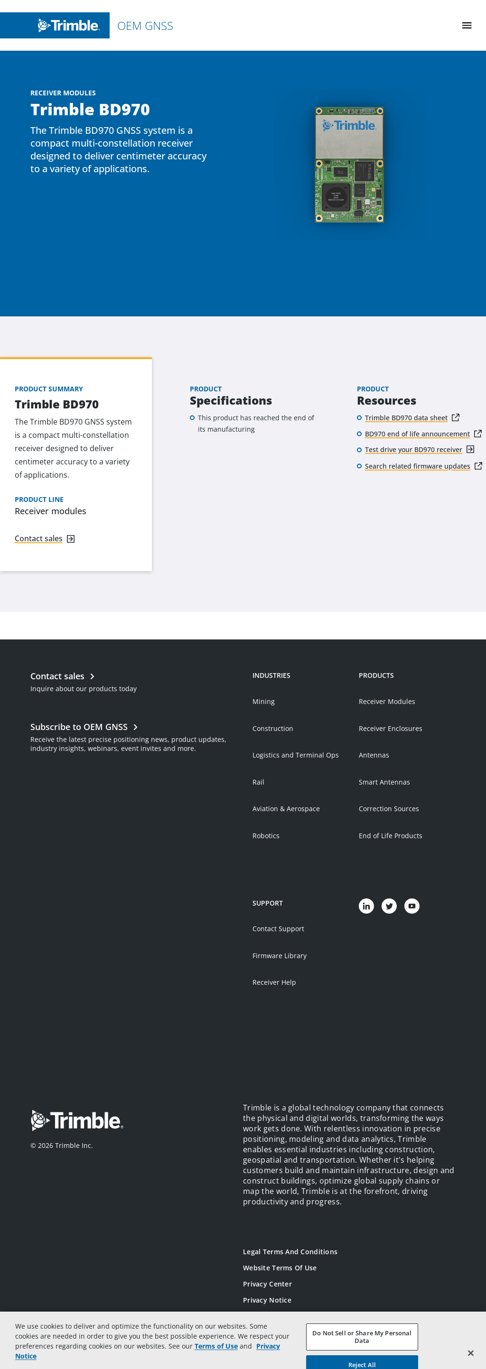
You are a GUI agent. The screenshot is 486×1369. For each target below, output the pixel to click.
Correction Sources (389, 808)
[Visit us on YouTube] (412, 906)
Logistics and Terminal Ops (295, 754)
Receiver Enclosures (390, 728)
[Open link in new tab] (136, 736)
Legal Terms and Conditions (290, 1251)
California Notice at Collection (294, 1316)
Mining (263, 701)
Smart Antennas (384, 781)
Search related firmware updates (417, 466)
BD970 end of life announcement (417, 433)
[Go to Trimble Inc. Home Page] (76, 1121)
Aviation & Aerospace (286, 808)
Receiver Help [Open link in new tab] (274, 982)
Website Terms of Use (280, 1267)
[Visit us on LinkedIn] (366, 906)
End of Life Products (390, 835)
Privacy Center (267, 1283)
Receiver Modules (387, 701)
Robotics (266, 835)
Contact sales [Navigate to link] (39, 538)
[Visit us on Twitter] (389, 906)
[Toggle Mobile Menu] (467, 25)
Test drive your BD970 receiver (413, 449)
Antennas (374, 754)
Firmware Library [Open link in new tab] (279, 955)
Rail (258, 781)
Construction (272, 728)
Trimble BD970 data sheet (406, 417)
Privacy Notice (267, 1299)
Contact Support (278, 928)
